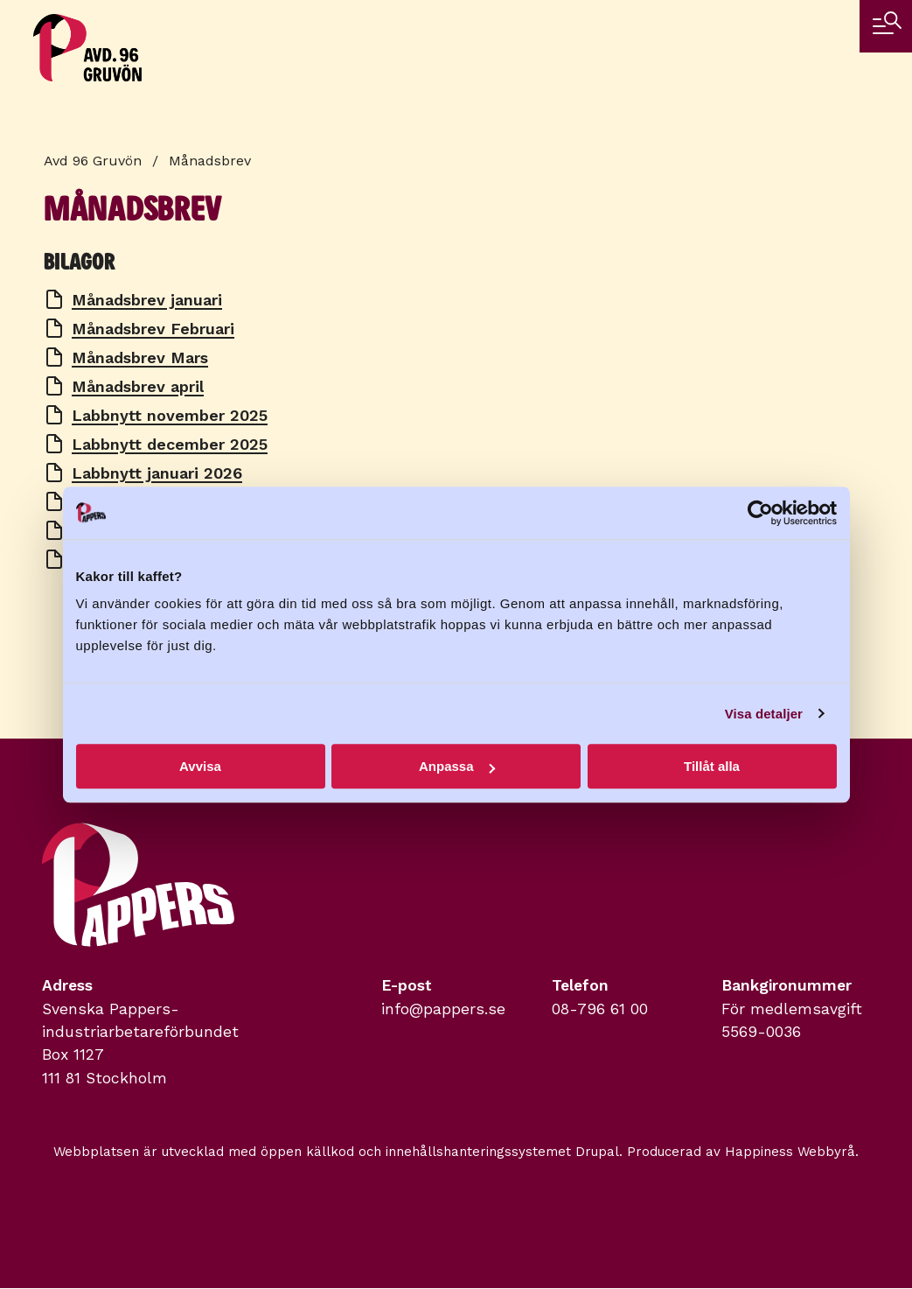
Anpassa (457, 766)
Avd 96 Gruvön (93, 160)
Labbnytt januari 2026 (157, 473)
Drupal (597, 1151)
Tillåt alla (712, 766)
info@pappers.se (443, 1009)
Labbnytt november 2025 (170, 415)
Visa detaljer (764, 713)
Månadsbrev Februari (153, 328)
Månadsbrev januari (147, 300)
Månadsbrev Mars (140, 357)
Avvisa (200, 766)
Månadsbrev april (138, 386)
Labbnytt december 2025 (170, 444)
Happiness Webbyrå (790, 1151)
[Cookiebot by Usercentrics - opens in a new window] (760, 513)
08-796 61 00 (600, 1009)
